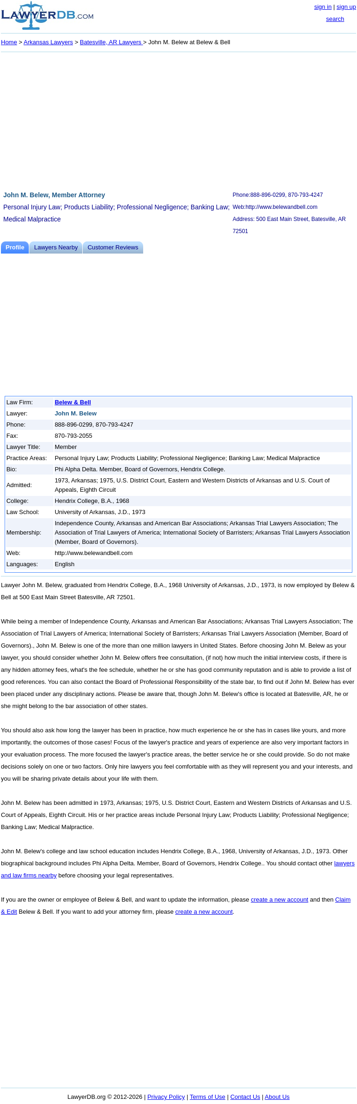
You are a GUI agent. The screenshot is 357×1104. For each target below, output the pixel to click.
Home (9, 42)
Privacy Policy (166, 1096)
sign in (323, 6)
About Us (277, 1096)
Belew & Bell (73, 402)
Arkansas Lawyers (48, 42)
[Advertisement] (178, 120)
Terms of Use (207, 1096)
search (335, 18)
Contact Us (245, 1096)
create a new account (280, 899)
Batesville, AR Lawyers (111, 42)
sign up (346, 6)
